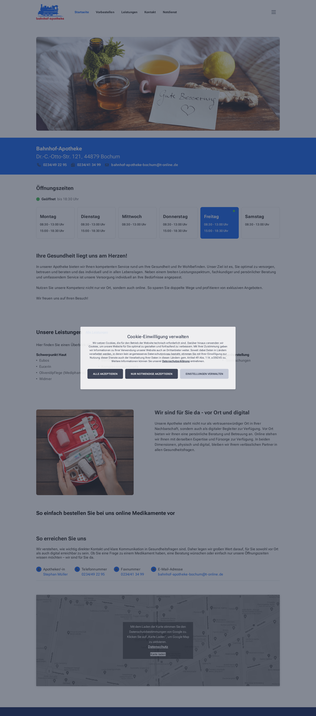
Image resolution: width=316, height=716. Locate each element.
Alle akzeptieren (105, 373)
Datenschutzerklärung (176, 361)
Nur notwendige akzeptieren (151, 373)
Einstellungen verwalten (204, 373)
